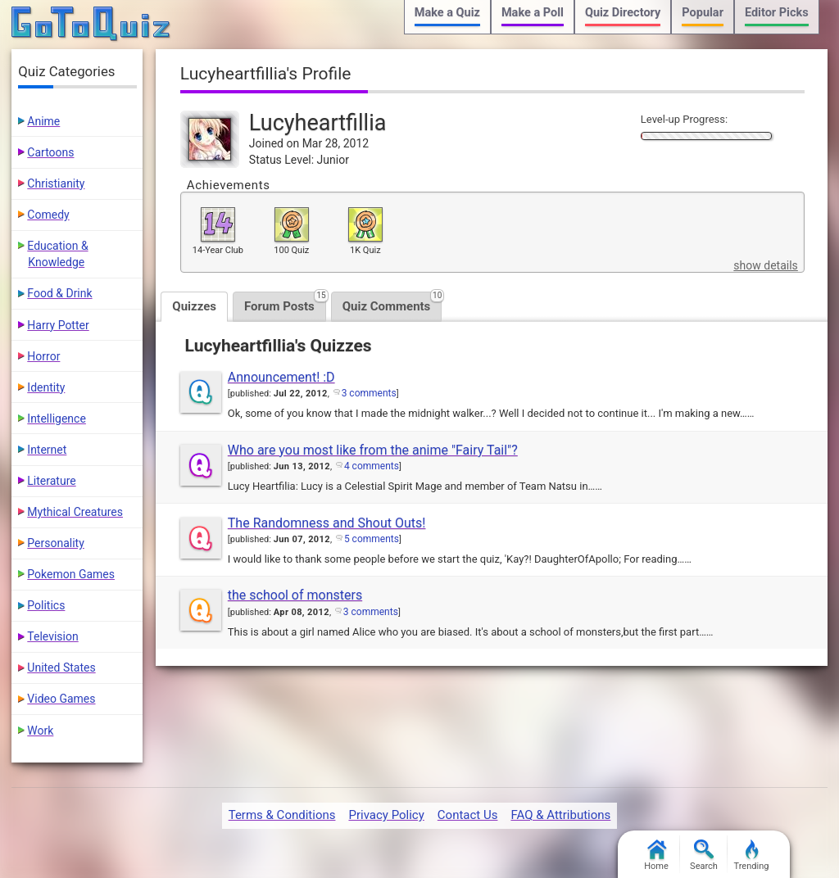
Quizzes (194, 306)
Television (52, 636)
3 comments (369, 393)
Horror (43, 356)
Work (40, 730)
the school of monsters (295, 595)
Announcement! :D (281, 377)
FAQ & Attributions (560, 815)
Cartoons (50, 152)
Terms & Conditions (282, 815)
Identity (46, 387)
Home (656, 855)
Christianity (55, 183)
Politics (46, 605)
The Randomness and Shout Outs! (327, 523)
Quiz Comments (392, 303)
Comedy (48, 214)
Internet (46, 449)
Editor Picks (777, 13)
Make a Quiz (447, 13)
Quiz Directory (622, 13)
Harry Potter (57, 325)
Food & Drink (59, 293)
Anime (43, 121)
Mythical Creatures (75, 511)
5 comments (371, 539)
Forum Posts (285, 303)
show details (765, 265)
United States (61, 667)
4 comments (371, 466)
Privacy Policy (386, 815)
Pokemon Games (71, 574)
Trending (751, 855)
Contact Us (468, 815)
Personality (55, 543)
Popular (702, 13)
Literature (51, 480)
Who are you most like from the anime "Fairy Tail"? (373, 450)
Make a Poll (532, 13)
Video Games (61, 698)
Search (704, 855)
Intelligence (56, 418)
